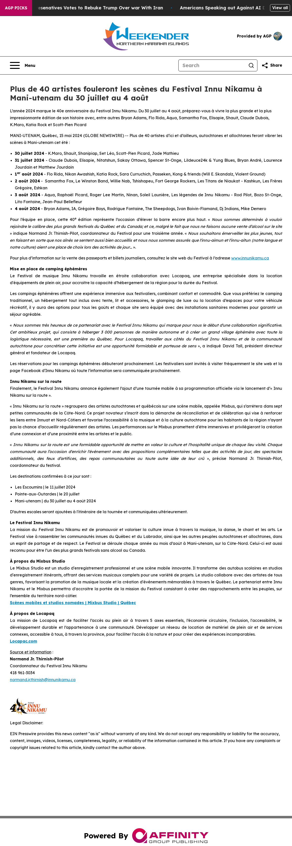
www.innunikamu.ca (250, 258)
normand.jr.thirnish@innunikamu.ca (43, 679)
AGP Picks (16, 7)
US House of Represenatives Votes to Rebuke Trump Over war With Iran (87, 8)
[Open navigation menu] (22, 65)
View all (280, 7)
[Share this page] (271, 65)
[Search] (212, 65)
